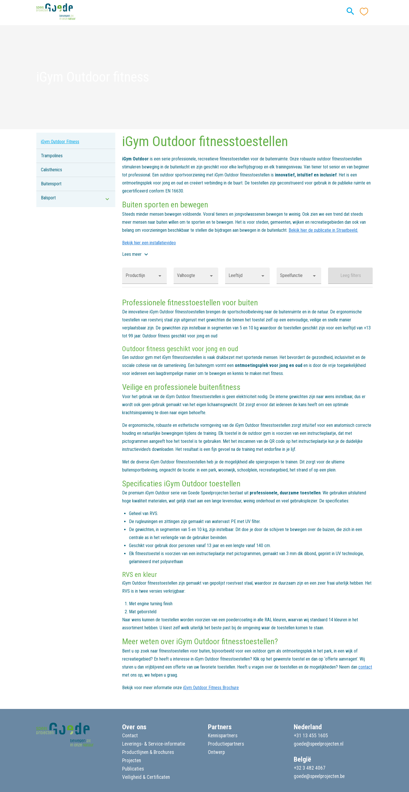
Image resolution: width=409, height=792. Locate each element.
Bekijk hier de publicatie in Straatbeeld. (323, 230)
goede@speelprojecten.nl (319, 744)
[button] (144, 276)
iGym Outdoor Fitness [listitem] (60, 141)
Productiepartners (226, 744)
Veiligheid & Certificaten (146, 777)
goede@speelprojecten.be (319, 776)
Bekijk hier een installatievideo (149, 242)
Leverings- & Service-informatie (153, 744)
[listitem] (75, 198)
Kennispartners (222, 735)
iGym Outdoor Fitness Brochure (211, 687)
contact (365, 667)
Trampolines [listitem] (52, 155)
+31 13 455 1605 (311, 735)
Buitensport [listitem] (51, 183)
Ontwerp (216, 752)
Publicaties (133, 769)
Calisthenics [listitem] (51, 169)
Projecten (131, 760)
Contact (130, 735)
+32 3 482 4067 (309, 768)
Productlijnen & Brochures (148, 752)
